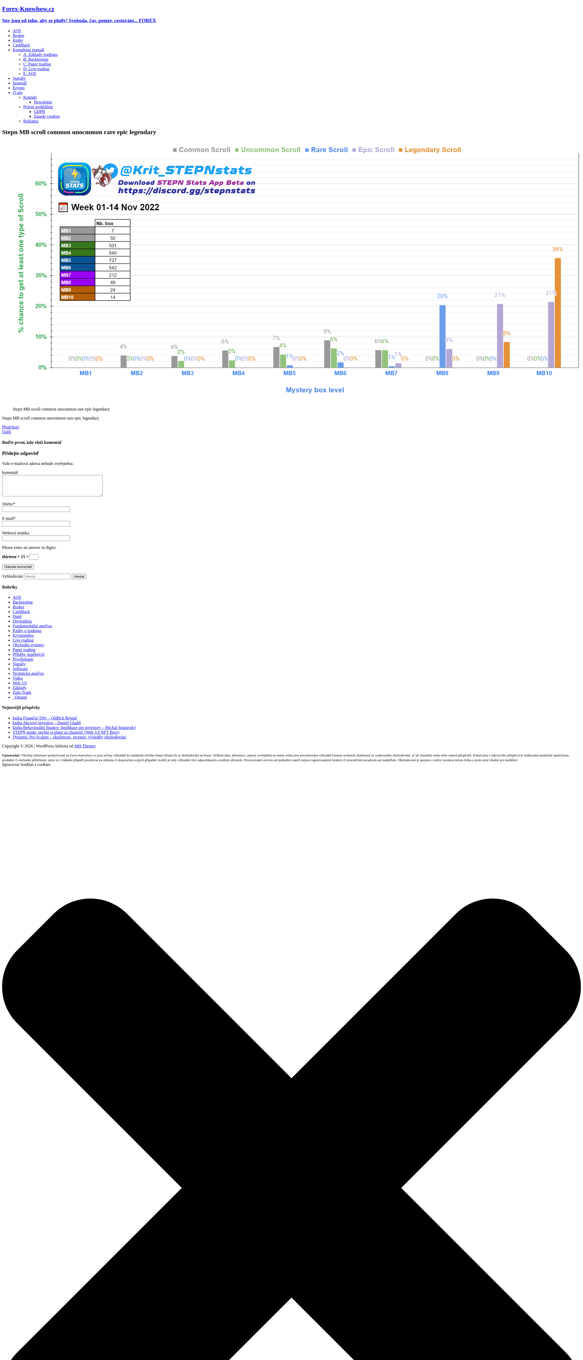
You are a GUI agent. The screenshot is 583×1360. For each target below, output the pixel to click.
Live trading (23, 644)
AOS (17, 31)
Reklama (30, 121)
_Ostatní (20, 701)
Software (20, 672)
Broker (18, 35)
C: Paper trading (37, 64)
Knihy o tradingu (27, 634)
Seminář (20, 83)
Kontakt (30, 97)
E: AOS (29, 73)
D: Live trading (36, 69)
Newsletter (43, 102)
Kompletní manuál (28, 50)
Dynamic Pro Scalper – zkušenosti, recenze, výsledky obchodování (69, 741)
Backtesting (23, 606)
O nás (17, 92)
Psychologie (23, 663)
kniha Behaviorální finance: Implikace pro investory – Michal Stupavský (74, 731)
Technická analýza (28, 677)
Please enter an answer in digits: (29, 551)
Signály (19, 78)
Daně (17, 620)
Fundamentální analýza (32, 630)
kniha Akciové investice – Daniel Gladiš (47, 726)
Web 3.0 (20, 687)
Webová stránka (15, 537)
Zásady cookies (47, 116)
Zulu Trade (22, 696)
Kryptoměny (23, 639)
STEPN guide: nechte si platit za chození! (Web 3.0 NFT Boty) (66, 736)
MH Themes (85, 750)
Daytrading (22, 625)
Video (18, 682)
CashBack (21, 45)
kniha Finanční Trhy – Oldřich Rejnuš (45, 722)
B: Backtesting (35, 59)
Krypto (19, 88)
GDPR (39, 111)
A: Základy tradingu (40, 54)
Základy (19, 691)
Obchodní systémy (28, 649)
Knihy (18, 40)
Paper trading (24, 653)
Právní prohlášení (38, 107)
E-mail (8, 522)
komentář (10, 472)
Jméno (7, 508)
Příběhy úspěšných (28, 658)
